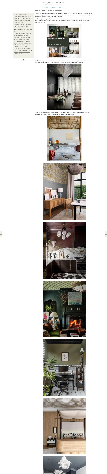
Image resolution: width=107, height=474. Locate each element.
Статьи (59, 7)
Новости (52, 7)
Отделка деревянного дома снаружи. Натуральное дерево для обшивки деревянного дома (23, 33)
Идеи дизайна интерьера (53, 3)
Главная (46, 7)
